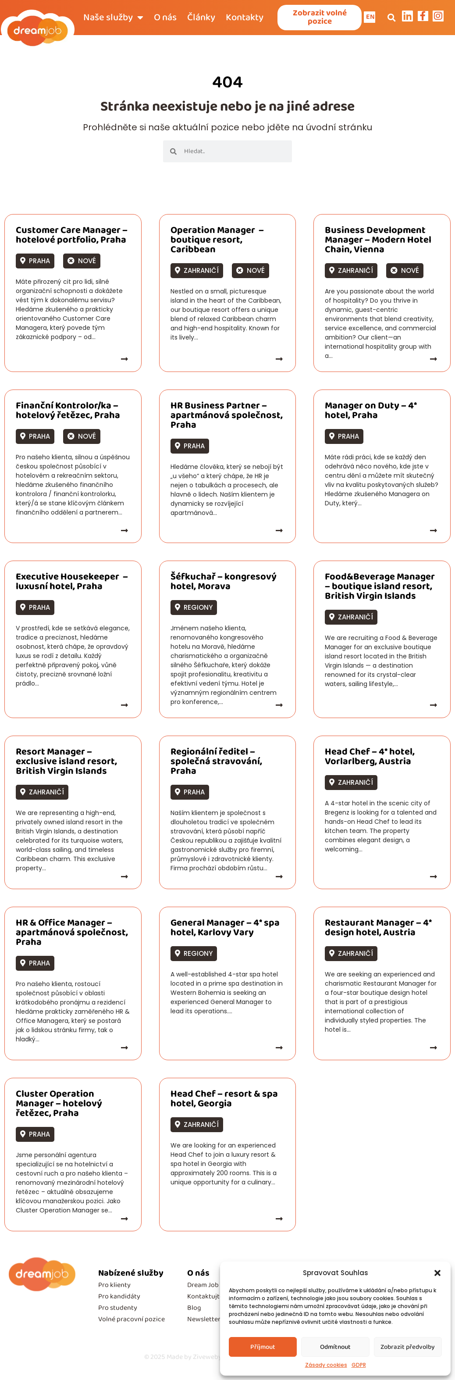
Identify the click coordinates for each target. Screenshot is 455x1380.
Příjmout (262, 1347)
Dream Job (203, 1286)
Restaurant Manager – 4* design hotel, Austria (378, 929)
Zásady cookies (326, 1365)
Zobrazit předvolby (407, 1347)
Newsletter (203, 1321)
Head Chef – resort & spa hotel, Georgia (224, 1100)
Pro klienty (114, 1286)
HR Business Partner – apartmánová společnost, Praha (227, 417)
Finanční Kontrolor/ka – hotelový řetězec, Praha (68, 412)
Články (201, 18)
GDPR (359, 1365)
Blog (194, 1309)
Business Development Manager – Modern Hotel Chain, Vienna (378, 241)
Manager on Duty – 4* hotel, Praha (371, 412)
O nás (165, 18)
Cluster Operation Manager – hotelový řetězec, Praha (59, 1105)
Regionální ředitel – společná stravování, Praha (216, 763)
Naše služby (113, 18)
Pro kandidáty (119, 1298)
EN (371, 17)
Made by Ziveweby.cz (186, 1358)
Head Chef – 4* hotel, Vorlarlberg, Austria (370, 758)
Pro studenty (117, 1309)
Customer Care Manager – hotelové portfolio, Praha (72, 237)
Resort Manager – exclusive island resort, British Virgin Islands (66, 763)
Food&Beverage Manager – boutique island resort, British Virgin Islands (380, 588)
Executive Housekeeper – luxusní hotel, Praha (72, 583)
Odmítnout (335, 1347)
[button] (437, 1273)
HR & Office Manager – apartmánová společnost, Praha (72, 934)
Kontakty (244, 18)
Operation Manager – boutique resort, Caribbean (217, 241)
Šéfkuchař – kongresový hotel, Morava (224, 583)
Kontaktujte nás (211, 1298)
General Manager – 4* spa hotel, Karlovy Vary (225, 929)
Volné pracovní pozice (131, 1321)
